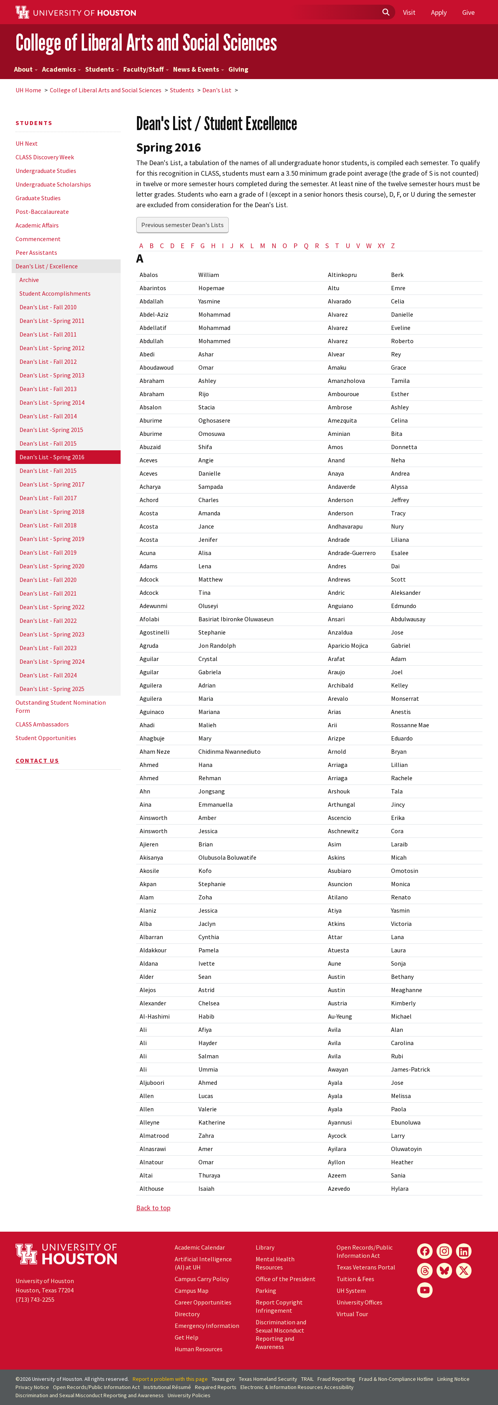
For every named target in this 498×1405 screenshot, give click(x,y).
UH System (351, 1290)
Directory (187, 1314)
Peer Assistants (36, 252)
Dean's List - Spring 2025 (51, 689)
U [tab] (347, 245)
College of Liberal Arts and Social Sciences (146, 42)
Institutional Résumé (167, 1387)
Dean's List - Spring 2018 (51, 511)
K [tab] (242, 245)
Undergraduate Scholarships (53, 184)
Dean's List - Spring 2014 (51, 402)
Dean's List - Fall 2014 (48, 416)
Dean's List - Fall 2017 (48, 498)
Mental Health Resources (275, 1263)
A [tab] (141, 245)
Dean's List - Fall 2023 (48, 648)
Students (102, 69)
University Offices (359, 1302)
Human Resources (199, 1349)
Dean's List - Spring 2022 (51, 607)
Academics (61, 69)
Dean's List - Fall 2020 (48, 580)
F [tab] (192, 245)
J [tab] (231, 245)
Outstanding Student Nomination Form (61, 706)
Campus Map (192, 1290)
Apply (439, 12)
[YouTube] (425, 1290)
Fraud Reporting (336, 1378)
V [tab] (358, 245)
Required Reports (216, 1387)
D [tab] (172, 245)
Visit (409, 12)
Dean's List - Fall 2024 (48, 675)
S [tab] (327, 245)
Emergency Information (207, 1325)
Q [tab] (306, 245)
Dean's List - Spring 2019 (51, 539)
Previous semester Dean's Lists (182, 225)
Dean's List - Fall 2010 (48, 307)
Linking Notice (453, 1378)
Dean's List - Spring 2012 (51, 348)
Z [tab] (393, 245)
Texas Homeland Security (268, 1378)
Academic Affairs (37, 225)
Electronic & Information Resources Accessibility (297, 1387)
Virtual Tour (352, 1314)
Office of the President (286, 1279)
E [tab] (182, 245)
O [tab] (284, 245)
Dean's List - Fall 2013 (48, 389)
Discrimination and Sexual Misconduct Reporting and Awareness (281, 1334)
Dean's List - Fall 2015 (48, 443)
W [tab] (369, 245)
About (26, 69)
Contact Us (37, 760)
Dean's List (216, 90)
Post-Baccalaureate (42, 211)
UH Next (27, 143)
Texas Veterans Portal (366, 1267)
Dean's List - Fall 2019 (48, 552)
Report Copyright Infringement (279, 1306)
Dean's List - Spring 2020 (51, 566)
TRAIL (307, 1378)
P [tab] (295, 245)
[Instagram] (444, 1251)
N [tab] (274, 245)
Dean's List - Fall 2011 (48, 334)
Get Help (186, 1337)
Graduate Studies (38, 198)
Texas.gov (223, 1378)
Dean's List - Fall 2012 (48, 361)
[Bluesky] (444, 1270)
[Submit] (385, 12)
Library (265, 1247)
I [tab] (223, 245)
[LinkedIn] (464, 1251)
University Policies (189, 1395)
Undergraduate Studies (46, 171)
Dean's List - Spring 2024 (51, 661)
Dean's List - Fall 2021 (48, 593)
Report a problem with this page (170, 1378)
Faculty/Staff (146, 69)
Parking (266, 1290)
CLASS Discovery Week (45, 157)
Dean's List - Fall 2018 (48, 525)
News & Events (198, 69)
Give (468, 12)
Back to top (153, 1207)
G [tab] (202, 245)
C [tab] (162, 245)
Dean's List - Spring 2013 (51, 375)
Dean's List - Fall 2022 (48, 620)
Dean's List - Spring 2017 (51, 484)
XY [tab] (381, 245)
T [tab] (337, 245)
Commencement (38, 239)
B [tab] (151, 245)
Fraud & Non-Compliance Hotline (396, 1378)
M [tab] (262, 245)
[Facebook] (425, 1251)
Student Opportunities (46, 738)
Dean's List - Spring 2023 (51, 634)
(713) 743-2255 (35, 1299)
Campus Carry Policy (202, 1279)
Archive (29, 280)
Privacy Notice (32, 1387)
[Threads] (425, 1270)
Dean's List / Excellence (47, 266)
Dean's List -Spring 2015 (51, 430)
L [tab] (252, 245)
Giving (238, 69)
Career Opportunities (203, 1302)
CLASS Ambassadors (42, 724)
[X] (464, 1270)
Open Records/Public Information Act (365, 1251)
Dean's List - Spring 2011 (51, 320)
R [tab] (317, 245)
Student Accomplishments (55, 293)
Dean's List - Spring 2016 (51, 457)
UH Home (28, 90)
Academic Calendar (200, 1247)
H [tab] (213, 245)
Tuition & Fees (355, 1279)
